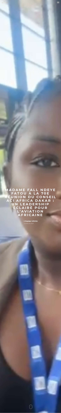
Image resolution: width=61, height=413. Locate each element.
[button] (58, 2)
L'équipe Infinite (31, 221)
